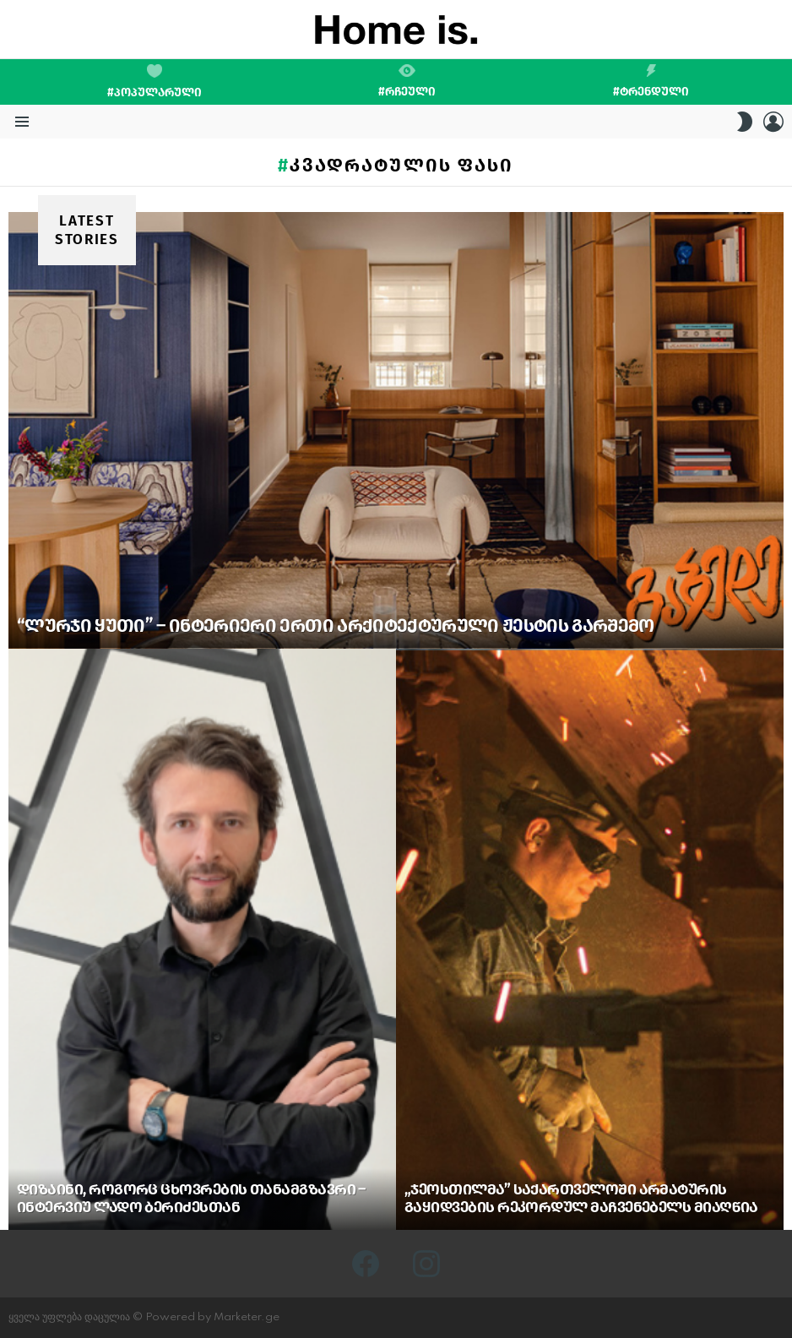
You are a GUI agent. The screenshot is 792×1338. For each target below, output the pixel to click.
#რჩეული (407, 81)
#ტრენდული (651, 81)
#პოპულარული (154, 82)
